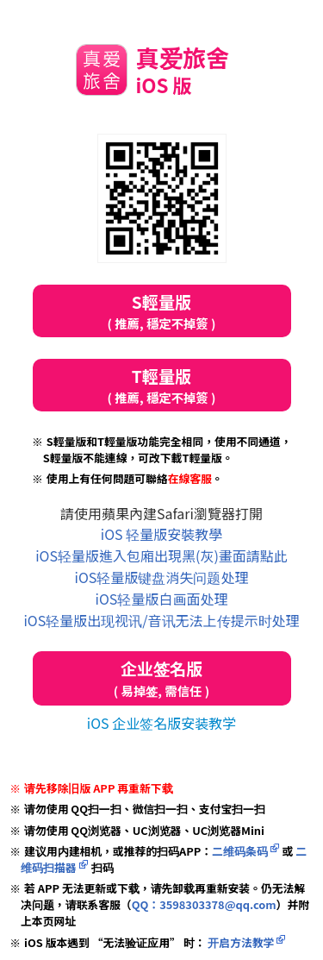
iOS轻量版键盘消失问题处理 (162, 577)
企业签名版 (162, 678)
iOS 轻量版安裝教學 (161, 534)
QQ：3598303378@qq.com (204, 904)
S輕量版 (162, 311)
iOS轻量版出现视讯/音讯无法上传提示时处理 (161, 620)
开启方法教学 (239, 942)
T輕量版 (162, 385)
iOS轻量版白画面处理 (162, 598)
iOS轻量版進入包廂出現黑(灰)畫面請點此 (161, 555)
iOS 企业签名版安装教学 (161, 722)
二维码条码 (240, 851)
